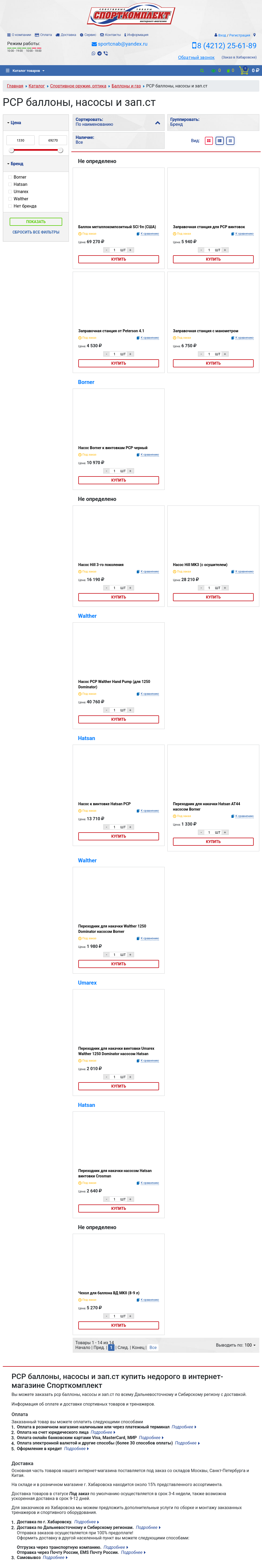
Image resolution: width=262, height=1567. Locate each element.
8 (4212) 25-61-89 (227, 45)
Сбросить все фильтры (36, 232)
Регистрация (239, 35)
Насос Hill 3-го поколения (101, 565)
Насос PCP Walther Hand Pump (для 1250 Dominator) (114, 684)
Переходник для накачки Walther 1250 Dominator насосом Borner (112, 929)
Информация (137, 35)
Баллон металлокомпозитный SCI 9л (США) (117, 227)
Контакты (113, 35)
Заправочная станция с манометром (205, 331)
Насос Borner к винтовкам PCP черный (112, 448)
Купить (118, 259)
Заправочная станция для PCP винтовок (209, 227)
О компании (21, 35)
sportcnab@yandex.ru (122, 44)
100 (250, 1345)
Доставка (68, 35)
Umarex (87, 983)
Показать (36, 222)
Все (153, 1347)
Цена (14, 122)
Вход (222, 35)
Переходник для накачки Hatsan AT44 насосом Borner (206, 806)
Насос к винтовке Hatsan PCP (104, 804)
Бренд (15, 163)
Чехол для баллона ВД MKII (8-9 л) (108, 1293)
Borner (86, 382)
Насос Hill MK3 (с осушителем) (200, 565)
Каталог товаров (23, 71)
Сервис (90, 35)
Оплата (46, 35)
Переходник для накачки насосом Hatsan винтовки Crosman (115, 1173)
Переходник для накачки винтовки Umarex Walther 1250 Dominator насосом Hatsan (116, 1051)
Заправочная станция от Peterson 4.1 (111, 331)
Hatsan (86, 738)
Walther (87, 616)
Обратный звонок (196, 57)
